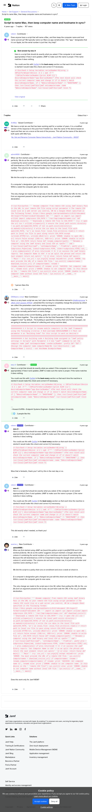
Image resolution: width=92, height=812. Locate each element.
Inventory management (38, 757)
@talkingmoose (79, 300)
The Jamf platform (36, 742)
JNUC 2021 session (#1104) (22, 303)
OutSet (36, 64)
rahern (13, 34)
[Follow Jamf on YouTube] (16, 729)
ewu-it (13, 365)
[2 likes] (20, 413)
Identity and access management (18, 785)
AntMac (14, 123)
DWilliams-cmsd (17, 297)
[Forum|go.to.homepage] (14, 5)
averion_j (14, 544)
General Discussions (29, 12)
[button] (4, 6)
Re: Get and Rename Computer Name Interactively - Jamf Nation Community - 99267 (45, 137)
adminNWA (15, 154)
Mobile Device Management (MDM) (43, 750)
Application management (39, 753)
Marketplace (10, 757)
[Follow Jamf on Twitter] (6, 729)
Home (4, 12)
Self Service (10, 781)
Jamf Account (10, 769)
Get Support (13, 12)
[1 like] (20, 285)
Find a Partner (10, 765)
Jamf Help (9, 742)
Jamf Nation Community (14, 750)
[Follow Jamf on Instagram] (20, 729)
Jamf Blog (9, 753)
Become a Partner (12, 761)
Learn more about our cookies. (46, 796)
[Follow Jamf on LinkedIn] (11, 729)
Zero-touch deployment (38, 746)
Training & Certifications (14, 746)
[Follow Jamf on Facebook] (25, 729)
